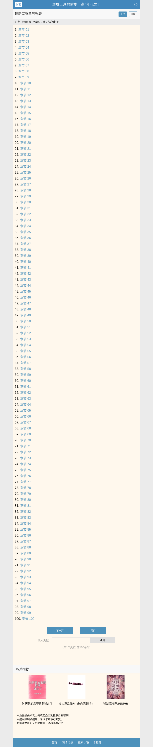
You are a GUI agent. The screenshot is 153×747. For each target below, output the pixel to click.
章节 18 (25, 131)
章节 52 (25, 333)
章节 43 (25, 279)
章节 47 (25, 303)
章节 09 (23, 77)
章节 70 (25, 440)
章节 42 (25, 273)
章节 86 (25, 535)
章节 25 (25, 172)
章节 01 (23, 29)
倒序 (133, 14)
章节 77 (25, 482)
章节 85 (25, 529)
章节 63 (25, 398)
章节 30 (25, 202)
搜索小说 (83, 742)
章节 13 (25, 101)
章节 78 (25, 488)
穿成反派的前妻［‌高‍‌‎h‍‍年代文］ (76, 4)
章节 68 (25, 428)
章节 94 (25, 583)
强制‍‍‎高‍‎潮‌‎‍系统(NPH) (115, 703)
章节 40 (25, 261)
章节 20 (25, 142)
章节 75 (25, 470)
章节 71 (25, 446)
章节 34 (25, 226)
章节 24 (25, 166)
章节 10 (25, 83)
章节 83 (25, 517)
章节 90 (25, 559)
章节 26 (25, 178)
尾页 (93, 630)
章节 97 (25, 601)
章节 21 (25, 148)
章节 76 (25, 476)
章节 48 (25, 309)
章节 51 (25, 327)
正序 (122, 14)
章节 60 (25, 380)
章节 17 (25, 125)
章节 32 (25, 214)
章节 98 (25, 607)
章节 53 (25, 339)
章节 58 (25, 369)
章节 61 (25, 386)
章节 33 (25, 220)
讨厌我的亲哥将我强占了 (37, 703)
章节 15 (25, 113)
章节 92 (25, 571)
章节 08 (23, 71)
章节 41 (25, 267)
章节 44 (25, 285)
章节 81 (25, 505)
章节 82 (25, 511)
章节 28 (25, 190)
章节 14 (25, 107)
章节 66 (25, 416)
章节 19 (25, 136)
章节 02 (23, 35)
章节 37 (25, 244)
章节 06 (23, 59)
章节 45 (25, 291)
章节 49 (25, 315)
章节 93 (25, 577)
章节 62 (25, 392)
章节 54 (25, 345)
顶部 (97, 742)
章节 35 (25, 232)
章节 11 (25, 89)
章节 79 (25, 493)
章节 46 (25, 297)
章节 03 (23, 41)
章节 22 (25, 154)
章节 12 (25, 95)
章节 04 (23, 47)
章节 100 (28, 618)
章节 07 (23, 65)
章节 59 (25, 374)
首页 (54, 742)
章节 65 (25, 410)
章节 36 (25, 238)
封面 (18, 4)
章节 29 (25, 196)
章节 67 (25, 422)
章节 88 (25, 547)
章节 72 (25, 452)
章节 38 (25, 250)
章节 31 (25, 208)
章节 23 (25, 160)
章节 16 (25, 119)
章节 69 (25, 434)
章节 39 (25, 255)
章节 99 (25, 612)
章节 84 (25, 523)
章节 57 (25, 363)
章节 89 (25, 553)
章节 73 (25, 458)
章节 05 (23, 53)
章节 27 (25, 184)
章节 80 (25, 499)
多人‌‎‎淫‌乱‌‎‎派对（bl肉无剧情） (76, 703)
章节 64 (25, 404)
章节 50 (25, 321)
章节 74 (25, 464)
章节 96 (25, 595)
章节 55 (25, 351)
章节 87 (25, 541)
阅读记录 (67, 742)
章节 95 (25, 589)
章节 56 (25, 357)
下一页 (60, 630)
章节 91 (25, 565)
